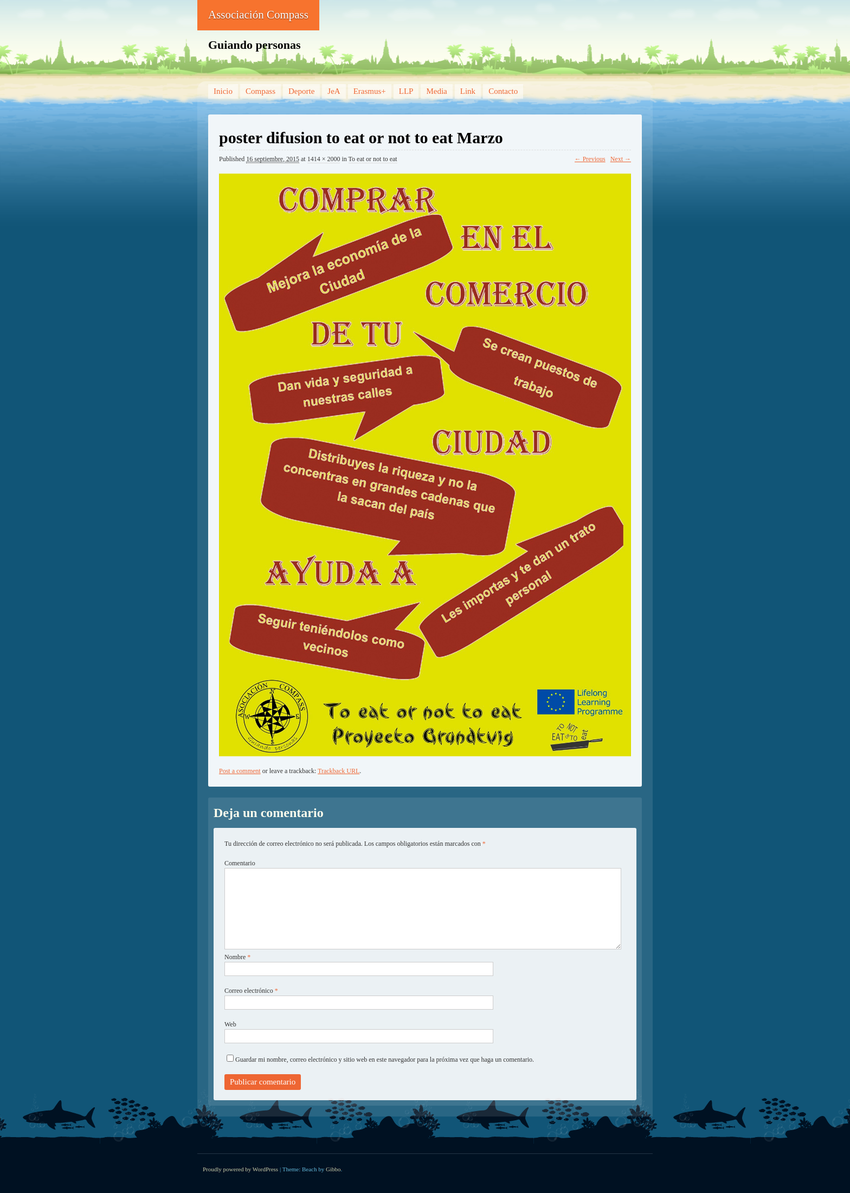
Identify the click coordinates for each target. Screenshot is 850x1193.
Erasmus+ (369, 91)
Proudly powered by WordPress (240, 1169)
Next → (620, 159)
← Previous (590, 159)
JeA (333, 91)
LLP (406, 91)
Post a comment (240, 771)
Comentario (239, 863)
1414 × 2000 (323, 159)
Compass (260, 91)
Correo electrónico (251, 990)
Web (230, 1024)
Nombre (237, 957)
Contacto (503, 91)
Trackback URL (338, 771)
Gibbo (333, 1169)
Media (436, 91)
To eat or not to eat (373, 159)
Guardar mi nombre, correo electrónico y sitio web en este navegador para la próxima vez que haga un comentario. (384, 1059)
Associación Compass (258, 14)
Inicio (223, 91)
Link (467, 91)
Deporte (301, 91)
